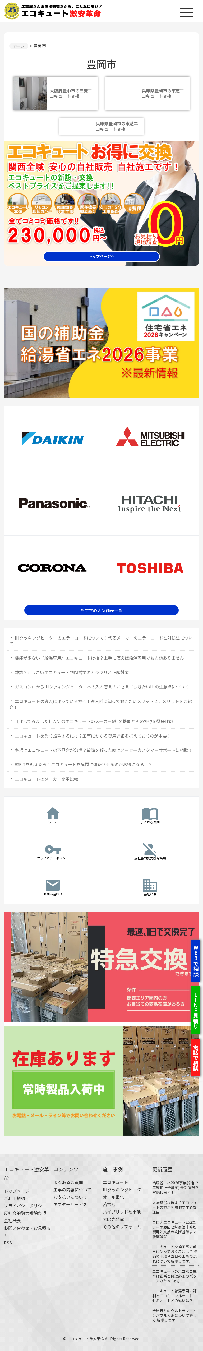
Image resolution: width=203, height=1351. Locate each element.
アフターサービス (70, 1204)
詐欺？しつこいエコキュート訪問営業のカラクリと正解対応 (72, 672)
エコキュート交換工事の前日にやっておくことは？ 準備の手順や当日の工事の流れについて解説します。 (174, 1254)
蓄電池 (109, 1204)
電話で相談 (195, 1057)
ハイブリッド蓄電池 (122, 1212)
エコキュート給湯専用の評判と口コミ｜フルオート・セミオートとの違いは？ (174, 1295)
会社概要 (12, 1220)
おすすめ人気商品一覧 (101, 610)
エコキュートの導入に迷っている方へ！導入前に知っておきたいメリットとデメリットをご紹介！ (100, 704)
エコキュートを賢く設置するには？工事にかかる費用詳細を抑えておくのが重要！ (93, 736)
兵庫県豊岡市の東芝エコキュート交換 (163, 93)
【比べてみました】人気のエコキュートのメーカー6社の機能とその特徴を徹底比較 (94, 721)
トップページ (16, 1191)
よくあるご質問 (68, 1182)
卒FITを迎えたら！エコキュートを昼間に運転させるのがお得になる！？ (84, 764)
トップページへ (101, 256)
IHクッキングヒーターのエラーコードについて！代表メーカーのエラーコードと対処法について (101, 641)
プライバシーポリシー (25, 1205)
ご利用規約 (14, 1198)
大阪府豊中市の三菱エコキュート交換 (71, 93)
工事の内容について (72, 1189)
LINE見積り (195, 1010)
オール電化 (113, 1197)
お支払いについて (70, 1197)
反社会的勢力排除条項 (25, 1213)
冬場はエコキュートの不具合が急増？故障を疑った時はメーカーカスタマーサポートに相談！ (103, 750)
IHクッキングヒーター (124, 1189)
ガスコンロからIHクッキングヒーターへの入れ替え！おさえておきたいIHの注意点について (101, 686)
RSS (8, 1242)
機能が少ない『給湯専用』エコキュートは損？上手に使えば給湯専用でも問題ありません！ (101, 658)
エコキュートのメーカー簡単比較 (46, 779)
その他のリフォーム (122, 1226)
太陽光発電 (113, 1219)
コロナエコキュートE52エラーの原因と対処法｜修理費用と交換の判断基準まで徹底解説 (174, 1229)
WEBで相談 (196, 961)
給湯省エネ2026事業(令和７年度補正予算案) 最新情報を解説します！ (175, 1187)
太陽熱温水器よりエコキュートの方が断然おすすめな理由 (174, 1207)
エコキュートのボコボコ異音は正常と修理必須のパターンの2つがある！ (174, 1276)
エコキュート (115, 1182)
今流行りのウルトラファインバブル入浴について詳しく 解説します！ (174, 1315)
